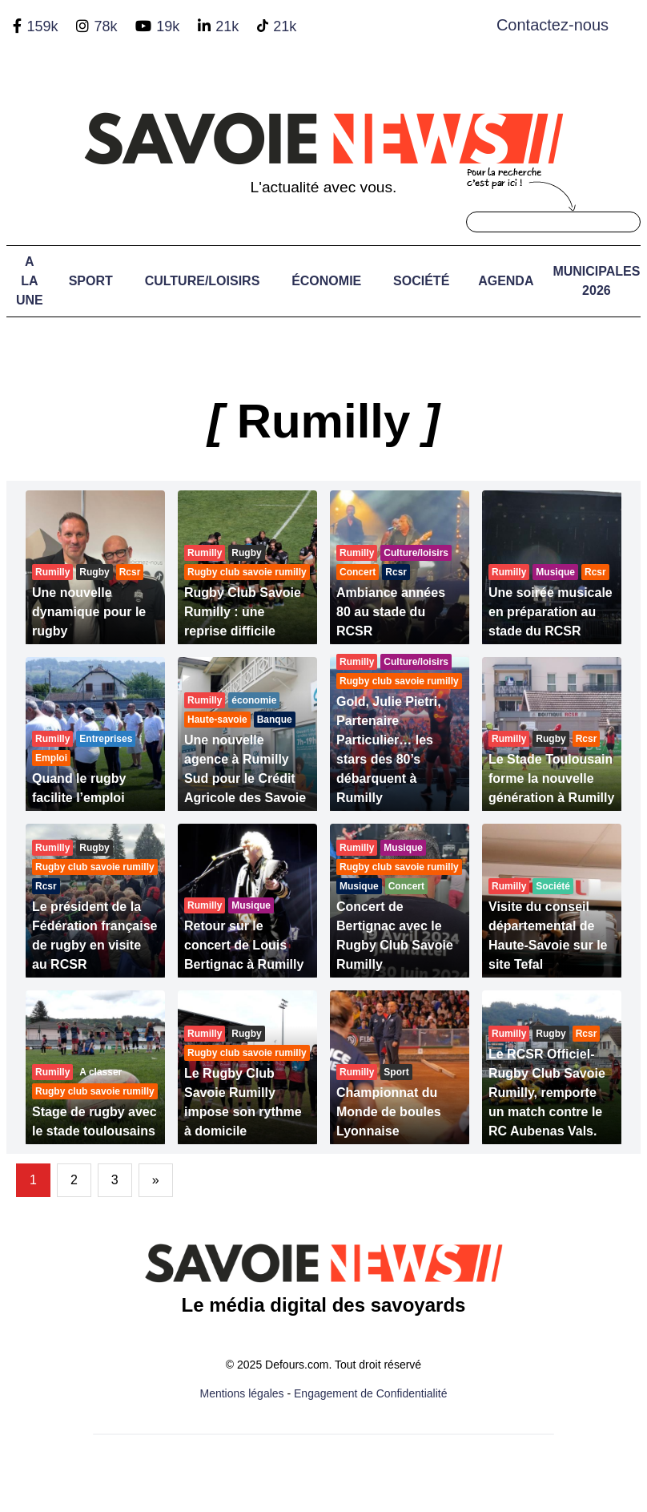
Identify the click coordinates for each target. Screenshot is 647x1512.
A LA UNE (29, 281)
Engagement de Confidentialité (370, 1393)
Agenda (505, 281)
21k (227, 26)
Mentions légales (242, 1393)
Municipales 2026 (596, 280)
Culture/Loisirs (202, 281)
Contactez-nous (552, 25)
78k (105, 26)
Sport (91, 281)
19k (167, 26)
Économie (326, 281)
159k (42, 26)
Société (421, 281)
